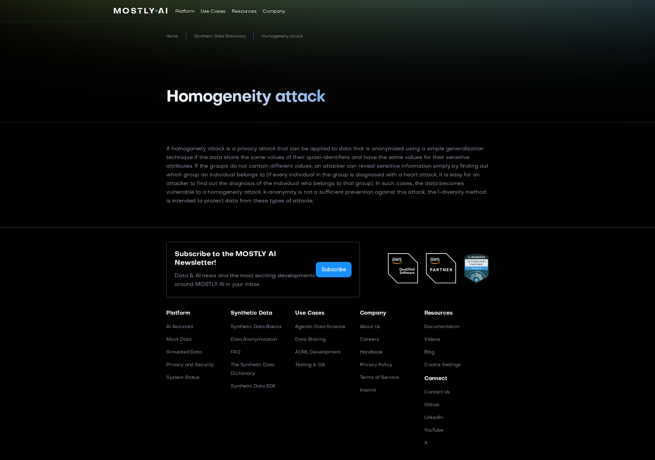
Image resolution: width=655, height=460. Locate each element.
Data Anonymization (254, 339)
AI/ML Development (317, 352)
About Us (370, 327)
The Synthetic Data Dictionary (252, 369)
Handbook (371, 352)
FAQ (235, 352)
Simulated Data (184, 352)
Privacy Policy (376, 365)
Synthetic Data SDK (253, 386)
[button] (185, 11)
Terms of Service (379, 377)
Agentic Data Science (320, 327)
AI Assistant (179, 327)
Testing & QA (310, 365)
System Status (183, 377)
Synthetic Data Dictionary (219, 36)
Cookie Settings (442, 365)
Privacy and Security (190, 365)
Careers (369, 339)
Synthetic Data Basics (256, 327)
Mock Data (178, 339)
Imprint (368, 390)
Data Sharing (310, 339)
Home (172, 36)
